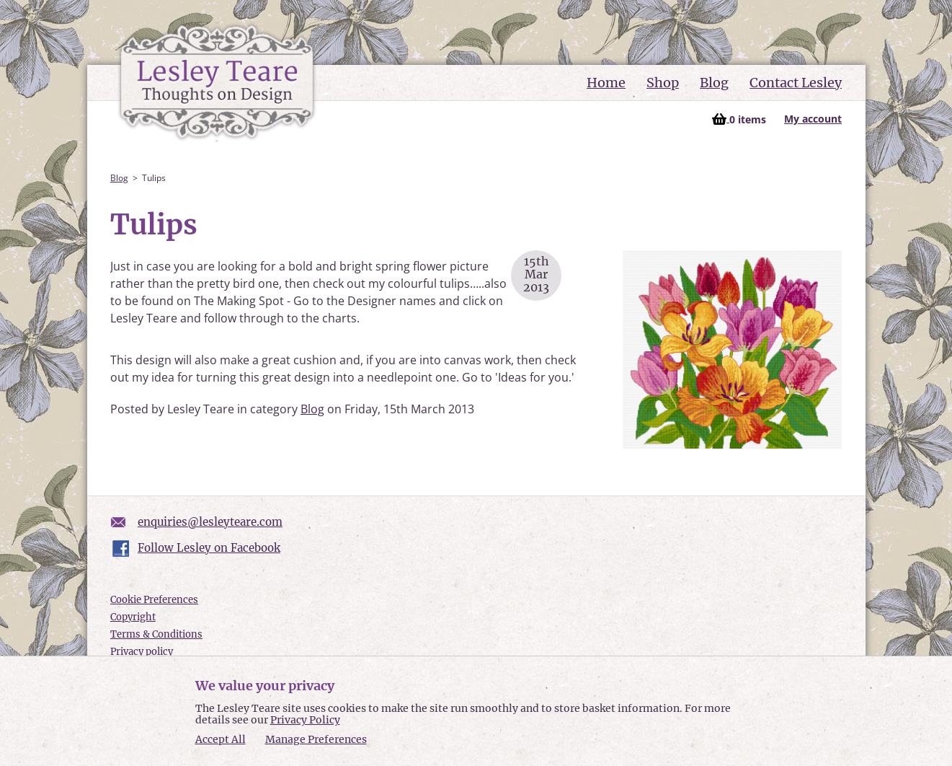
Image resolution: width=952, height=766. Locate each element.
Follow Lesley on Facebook (209, 548)
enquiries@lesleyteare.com (210, 522)
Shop (662, 82)
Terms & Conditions (156, 634)
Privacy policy (141, 652)
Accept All (220, 740)
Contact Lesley (795, 82)
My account (813, 119)
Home (606, 82)
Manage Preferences (316, 739)
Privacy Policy (305, 719)
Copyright (133, 617)
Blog (714, 82)
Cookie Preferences (154, 600)
